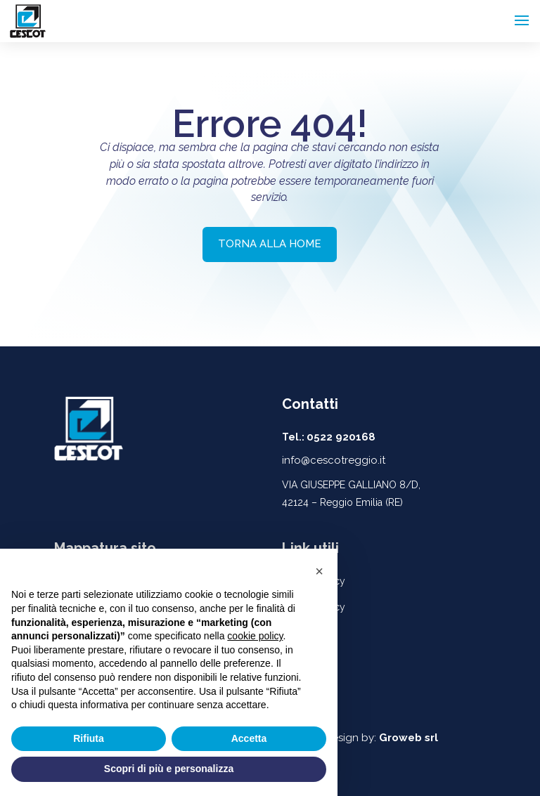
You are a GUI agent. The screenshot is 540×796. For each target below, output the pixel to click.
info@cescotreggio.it (333, 460)
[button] (319, 571)
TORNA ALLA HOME (269, 243)
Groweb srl (408, 737)
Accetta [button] (249, 738)
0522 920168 (341, 437)
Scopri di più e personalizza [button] (168, 768)
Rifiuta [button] (88, 738)
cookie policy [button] (255, 635)
